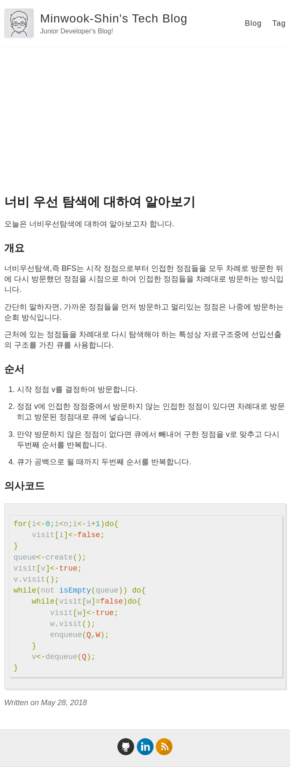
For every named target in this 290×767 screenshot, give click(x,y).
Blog (253, 23)
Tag (279, 23)
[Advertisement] (145, 110)
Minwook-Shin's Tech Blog (113, 18)
